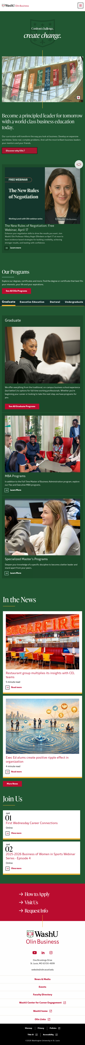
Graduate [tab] (8, 313)
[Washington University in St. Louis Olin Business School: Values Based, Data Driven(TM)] (42, 943)
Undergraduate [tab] (74, 314)
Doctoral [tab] (55, 314)
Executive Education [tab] (32, 314)
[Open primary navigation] (80, 5)
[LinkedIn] (43, 953)
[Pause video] (78, 97)
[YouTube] (35, 953)
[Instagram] (50, 953)
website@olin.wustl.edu (42, 970)
